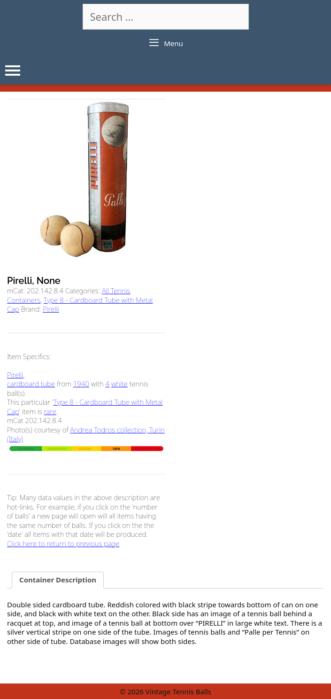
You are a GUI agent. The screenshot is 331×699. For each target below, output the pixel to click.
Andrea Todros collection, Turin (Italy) (85, 434)
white (119, 383)
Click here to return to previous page (63, 543)
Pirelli (51, 309)
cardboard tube (31, 383)
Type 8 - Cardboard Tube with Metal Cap (80, 304)
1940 (81, 383)
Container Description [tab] (57, 579)
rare (50, 411)
